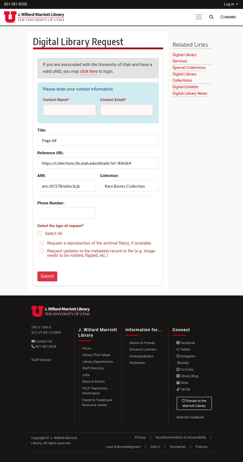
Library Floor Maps (96, 355)
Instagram (186, 356)
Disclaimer (178, 447)
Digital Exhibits (186, 87)
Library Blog (187, 376)
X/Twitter (184, 349)
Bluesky (183, 363)
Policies (201, 447)
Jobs (86, 375)
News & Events (93, 381)
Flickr (183, 383)
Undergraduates (141, 356)
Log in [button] (229, 4)
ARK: (41, 175)
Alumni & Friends (142, 343)
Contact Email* (113, 99)
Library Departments (97, 362)
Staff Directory (93, 368)
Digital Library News (190, 93)
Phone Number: (51, 203)
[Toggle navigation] (199, 17)
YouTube (185, 369)
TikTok (183, 389)
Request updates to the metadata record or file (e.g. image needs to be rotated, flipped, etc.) (101, 253)
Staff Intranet (41, 360)
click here (89, 71)
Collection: (109, 175)
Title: (41, 130)
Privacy (140, 437)
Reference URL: (50, 153)
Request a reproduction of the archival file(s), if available (99, 243)
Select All (53, 233)
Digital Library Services (184, 57)
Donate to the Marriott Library (194, 403)
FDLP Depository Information (95, 390)
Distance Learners (143, 349)
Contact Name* (56, 99)
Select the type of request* (60, 225)
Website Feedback (190, 417)
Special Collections (189, 67)
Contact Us (41, 341)
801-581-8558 (15, 4)
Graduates (137, 363)
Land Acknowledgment (123, 447)
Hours (87, 348)
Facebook (186, 343)
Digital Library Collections (184, 77)
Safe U (155, 447)
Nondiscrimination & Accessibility (181, 437)
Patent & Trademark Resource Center (97, 402)
